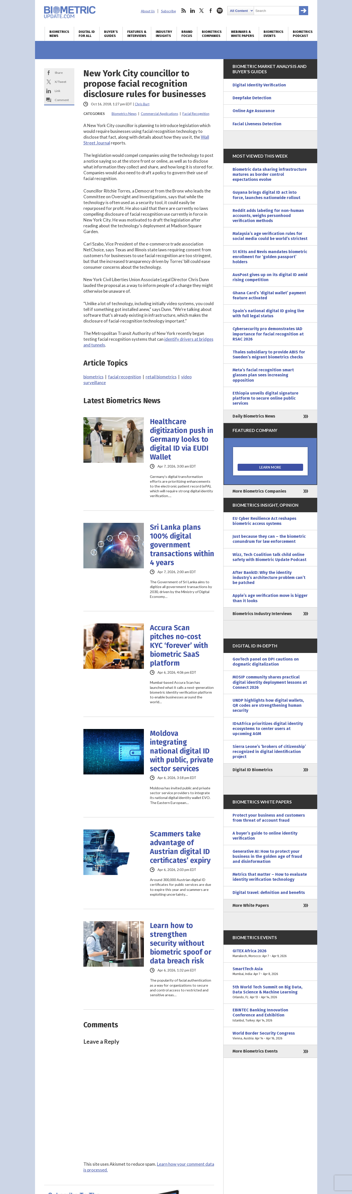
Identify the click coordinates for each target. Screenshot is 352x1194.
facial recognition (124, 376)
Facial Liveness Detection (257, 123)
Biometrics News (59, 34)
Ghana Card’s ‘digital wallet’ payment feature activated (269, 295)
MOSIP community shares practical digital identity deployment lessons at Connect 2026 (270, 682)
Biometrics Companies (212, 34)
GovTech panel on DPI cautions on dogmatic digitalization (266, 662)
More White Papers (251, 905)
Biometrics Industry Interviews (262, 613)
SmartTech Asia (270, 971)
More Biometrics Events (255, 1051)
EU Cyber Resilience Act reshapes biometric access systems (264, 521)
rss (183, 10)
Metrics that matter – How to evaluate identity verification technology (270, 877)
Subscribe (168, 11)
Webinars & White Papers (242, 34)
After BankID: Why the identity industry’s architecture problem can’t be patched (269, 577)
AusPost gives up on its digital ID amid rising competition (270, 277)
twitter (201, 10)
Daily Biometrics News (254, 416)
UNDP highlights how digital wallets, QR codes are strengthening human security (268, 705)
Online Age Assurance (254, 110)
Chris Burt (142, 104)
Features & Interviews (136, 34)
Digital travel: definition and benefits (269, 892)
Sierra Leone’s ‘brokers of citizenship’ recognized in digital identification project (269, 751)
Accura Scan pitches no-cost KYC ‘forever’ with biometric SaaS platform (179, 645)
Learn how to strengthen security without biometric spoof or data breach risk (180, 943)
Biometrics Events (273, 34)
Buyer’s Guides (111, 34)
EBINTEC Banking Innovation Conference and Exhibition (270, 1015)
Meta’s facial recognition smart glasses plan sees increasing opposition (263, 375)
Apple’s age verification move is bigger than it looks (270, 598)
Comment (62, 100)
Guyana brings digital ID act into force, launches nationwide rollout (266, 195)
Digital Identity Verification (259, 85)
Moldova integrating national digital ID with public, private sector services (181, 751)
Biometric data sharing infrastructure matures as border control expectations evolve (270, 174)
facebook (210, 10)
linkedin (192, 10)
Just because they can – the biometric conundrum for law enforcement (269, 539)
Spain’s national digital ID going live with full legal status (268, 313)
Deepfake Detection (252, 97)
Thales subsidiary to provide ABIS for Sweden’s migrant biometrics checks (269, 354)
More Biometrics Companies (259, 491)
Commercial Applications (159, 114)
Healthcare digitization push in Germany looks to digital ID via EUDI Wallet (181, 439)
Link (57, 91)
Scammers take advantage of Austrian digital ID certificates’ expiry (180, 847)
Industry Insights (164, 34)
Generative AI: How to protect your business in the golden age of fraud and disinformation (267, 856)
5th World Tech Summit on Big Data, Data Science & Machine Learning (270, 992)
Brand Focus (187, 34)
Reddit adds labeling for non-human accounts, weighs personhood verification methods (268, 215)
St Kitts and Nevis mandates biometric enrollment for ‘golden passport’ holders (270, 256)
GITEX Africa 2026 (270, 953)
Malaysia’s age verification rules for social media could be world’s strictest (270, 236)
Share (59, 73)
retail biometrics (161, 376)
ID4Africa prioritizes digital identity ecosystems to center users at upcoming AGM (268, 728)
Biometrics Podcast (303, 34)
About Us (148, 11)
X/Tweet (60, 82)
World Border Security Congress (270, 1036)
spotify (219, 10)
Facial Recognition (195, 114)
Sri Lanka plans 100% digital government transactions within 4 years (182, 545)
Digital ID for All (87, 34)
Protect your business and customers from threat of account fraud (269, 818)
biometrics (93, 376)
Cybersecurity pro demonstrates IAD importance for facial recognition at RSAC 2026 (268, 333)
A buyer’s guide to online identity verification (265, 836)
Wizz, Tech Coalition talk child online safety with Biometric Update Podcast (269, 557)
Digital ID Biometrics (253, 769)
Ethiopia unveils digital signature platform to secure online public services (265, 398)
